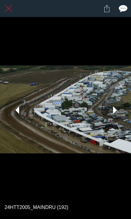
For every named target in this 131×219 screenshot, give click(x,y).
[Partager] (106, 8)
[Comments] (122, 8)
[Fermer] (8, 8)
